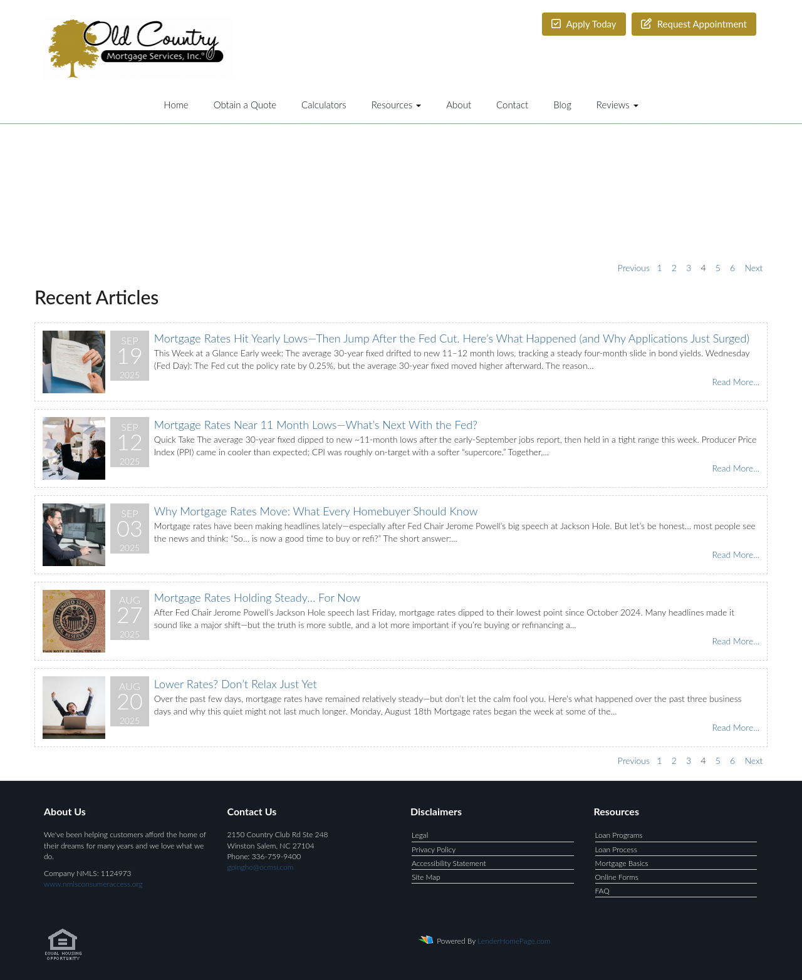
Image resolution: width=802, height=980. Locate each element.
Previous (634, 267)
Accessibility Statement (449, 863)
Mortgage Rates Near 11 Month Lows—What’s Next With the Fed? (315, 424)
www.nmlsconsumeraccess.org (93, 884)
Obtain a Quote (245, 104)
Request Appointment (694, 23)
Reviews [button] (617, 104)
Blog (562, 104)
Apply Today (584, 23)
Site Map (426, 877)
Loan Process (616, 849)
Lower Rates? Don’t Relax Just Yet (235, 684)
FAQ (602, 890)
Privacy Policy (434, 849)
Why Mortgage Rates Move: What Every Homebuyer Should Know (316, 511)
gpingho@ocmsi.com (260, 867)
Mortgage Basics (621, 863)
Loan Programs (619, 835)
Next (753, 267)
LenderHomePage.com (513, 941)
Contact (512, 104)
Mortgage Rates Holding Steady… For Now (257, 597)
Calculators (323, 104)
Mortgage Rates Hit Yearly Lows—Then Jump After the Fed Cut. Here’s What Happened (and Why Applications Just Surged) (451, 338)
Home (176, 104)
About (458, 104)
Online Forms (616, 877)
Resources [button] (397, 104)
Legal (420, 835)
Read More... (735, 381)
